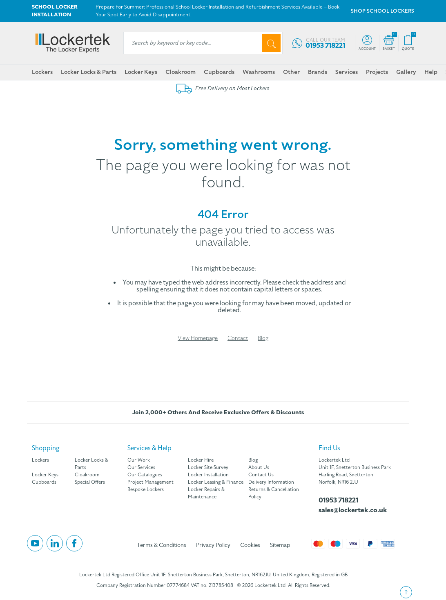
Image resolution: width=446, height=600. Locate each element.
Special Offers (90, 482)
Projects (377, 72)
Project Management (150, 482)
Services (346, 72)
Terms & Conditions (161, 545)
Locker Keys (141, 72)
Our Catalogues (144, 474)
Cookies (250, 545)
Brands (317, 72)
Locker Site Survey (208, 467)
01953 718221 (338, 500)
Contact (237, 338)
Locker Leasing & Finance (215, 482)
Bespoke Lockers (145, 489)
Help (430, 72)
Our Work (138, 460)
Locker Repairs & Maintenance (206, 493)
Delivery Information (271, 482)
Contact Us (261, 474)
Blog (263, 338)
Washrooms (259, 72)
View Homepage (198, 338)
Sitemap (280, 545)
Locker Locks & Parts (88, 72)
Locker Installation (208, 474)
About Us (258, 467)
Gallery (406, 72)
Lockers (42, 72)
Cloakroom (180, 72)
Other (291, 72)
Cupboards (219, 72)
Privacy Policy (213, 545)
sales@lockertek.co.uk (353, 510)
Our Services (141, 467)
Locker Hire (201, 460)
